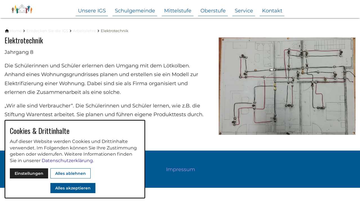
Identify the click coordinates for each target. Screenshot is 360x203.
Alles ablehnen (70, 173)
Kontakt (272, 11)
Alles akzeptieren (73, 188)
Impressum (180, 169)
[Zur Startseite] (31, 9)
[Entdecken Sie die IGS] (47, 31)
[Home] (16, 31)
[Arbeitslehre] (84, 31)
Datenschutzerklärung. (68, 160)
